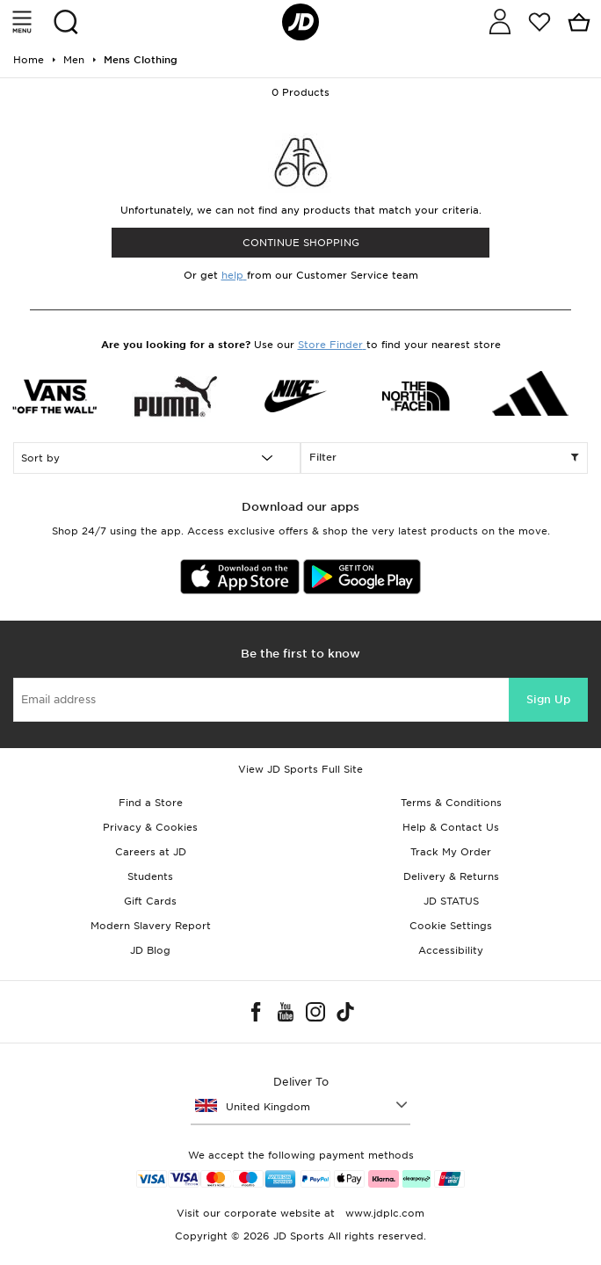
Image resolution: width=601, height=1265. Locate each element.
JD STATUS (451, 901)
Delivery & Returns (451, 876)
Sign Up (548, 699)
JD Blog (150, 950)
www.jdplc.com (383, 1213)
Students (150, 876)
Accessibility (450, 950)
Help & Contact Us (450, 827)
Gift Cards (150, 901)
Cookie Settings (450, 926)
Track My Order (450, 852)
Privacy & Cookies (150, 827)
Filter (444, 458)
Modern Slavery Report (151, 926)
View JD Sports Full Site (300, 769)
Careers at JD (150, 852)
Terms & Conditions (451, 802)
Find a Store (151, 802)
